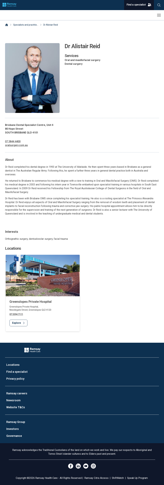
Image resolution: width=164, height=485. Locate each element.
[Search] (159, 5)
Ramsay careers (16, 393)
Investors (12, 429)
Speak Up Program (137, 477)
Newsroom (13, 400)
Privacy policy (15, 378)
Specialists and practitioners (27, 25)
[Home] (6, 25)
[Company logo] (9, 5)
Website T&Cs (15, 407)
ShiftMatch (118, 477)
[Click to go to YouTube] (85, 466)
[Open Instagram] (93, 466)
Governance (14, 435)
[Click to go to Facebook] (70, 466)
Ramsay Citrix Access (96, 477)
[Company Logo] (32, 350)
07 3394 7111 (16, 314)
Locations (13, 364)
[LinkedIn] (78, 466)
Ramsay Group (15, 422)
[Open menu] (159, 15)
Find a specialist (17, 371)
